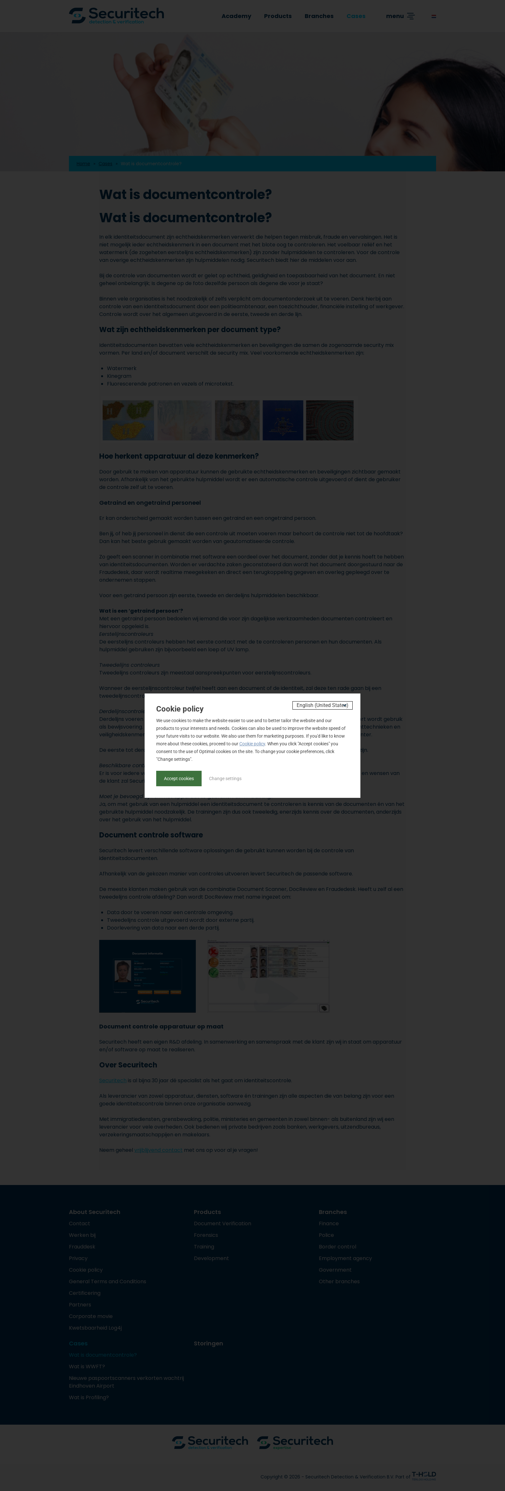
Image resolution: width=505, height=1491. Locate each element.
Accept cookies (179, 778)
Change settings (225, 778)
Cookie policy (252, 743)
